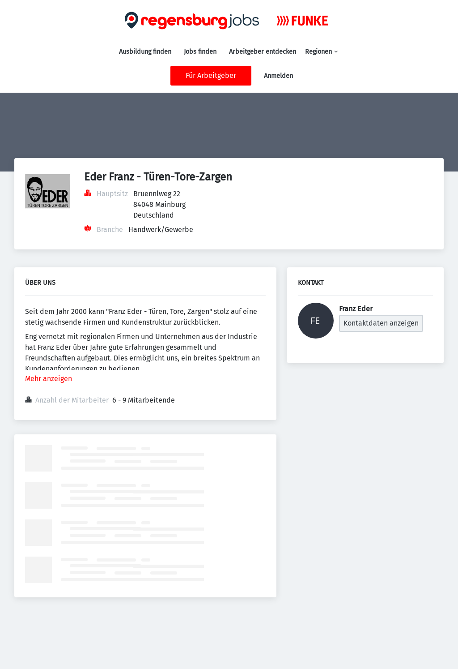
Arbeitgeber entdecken (262, 52)
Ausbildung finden (145, 52)
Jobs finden (200, 52)
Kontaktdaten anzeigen (381, 323)
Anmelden (278, 76)
